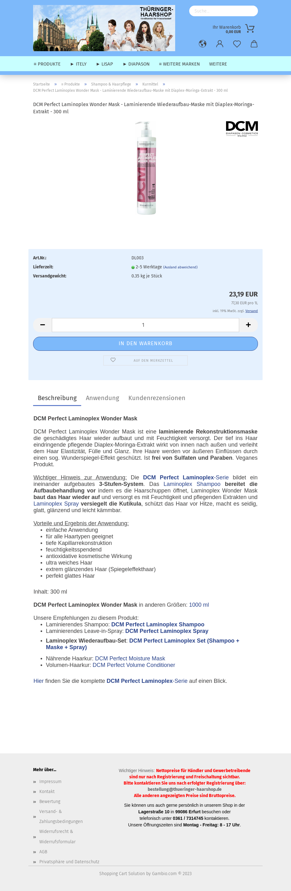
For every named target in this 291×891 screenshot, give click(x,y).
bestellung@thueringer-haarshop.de (185, 789)
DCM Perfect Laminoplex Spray (166, 631)
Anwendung (102, 398)
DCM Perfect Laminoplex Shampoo (157, 624)
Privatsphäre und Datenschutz (69, 861)
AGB (43, 851)
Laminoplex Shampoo (192, 484)
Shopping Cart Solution (122, 873)
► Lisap (104, 64)
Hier (38, 681)
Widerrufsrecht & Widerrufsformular (57, 836)
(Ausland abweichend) (180, 267)
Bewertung (49, 801)
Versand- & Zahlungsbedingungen (61, 816)
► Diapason (136, 64)
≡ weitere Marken (179, 64)
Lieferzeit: (43, 267)
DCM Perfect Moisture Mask (130, 658)
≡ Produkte (47, 64)
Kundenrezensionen (156, 398)
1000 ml (199, 605)
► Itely (78, 64)
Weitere (218, 64)
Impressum (50, 781)
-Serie (186, 477)
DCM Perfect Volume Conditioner (134, 665)
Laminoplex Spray (56, 504)
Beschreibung (57, 398)
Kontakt (47, 791)
